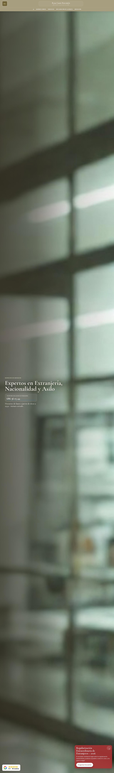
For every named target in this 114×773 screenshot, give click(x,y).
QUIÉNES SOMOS (41, 9)
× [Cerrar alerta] (109, 749)
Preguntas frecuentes (84, 765)
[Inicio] (33, 9)
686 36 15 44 (13, 398)
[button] (11, 768)
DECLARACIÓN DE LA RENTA (64, 9)
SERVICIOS (51, 9)
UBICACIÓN (78, 9)
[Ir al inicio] (5, 4)
